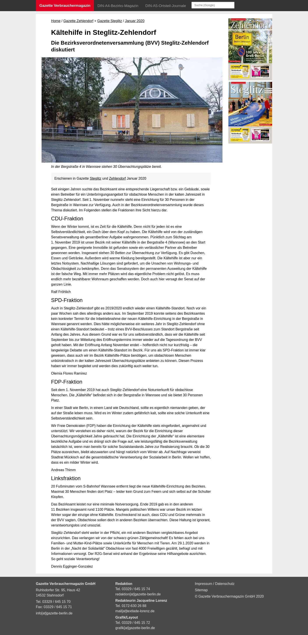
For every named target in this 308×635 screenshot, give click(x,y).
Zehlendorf (117, 178)
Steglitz (95, 178)
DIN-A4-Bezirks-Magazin (117, 6)
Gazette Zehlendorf (78, 21)
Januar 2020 (134, 21)
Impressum (204, 584)
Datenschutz (224, 584)
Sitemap (201, 590)
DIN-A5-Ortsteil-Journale (165, 6)
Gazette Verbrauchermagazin (64, 6)
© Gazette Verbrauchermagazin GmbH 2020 (229, 596)
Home (56, 21)
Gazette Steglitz (109, 21)
